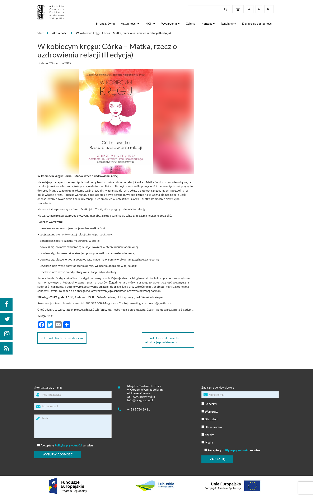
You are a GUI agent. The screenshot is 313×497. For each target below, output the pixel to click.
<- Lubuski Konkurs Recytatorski (62, 338)
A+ (269, 9)
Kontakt (208, 23)
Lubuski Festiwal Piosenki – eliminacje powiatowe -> (163, 340)
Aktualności (130, 23)
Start (40, 33)
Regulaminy (228, 23)
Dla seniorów (211, 426)
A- (249, 9)
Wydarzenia (170, 23)
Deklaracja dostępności (257, 23)
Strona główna (105, 23)
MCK (150, 23)
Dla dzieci (209, 419)
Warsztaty (209, 411)
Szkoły (207, 434)
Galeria (190, 23)
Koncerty (209, 403)
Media (207, 442)
